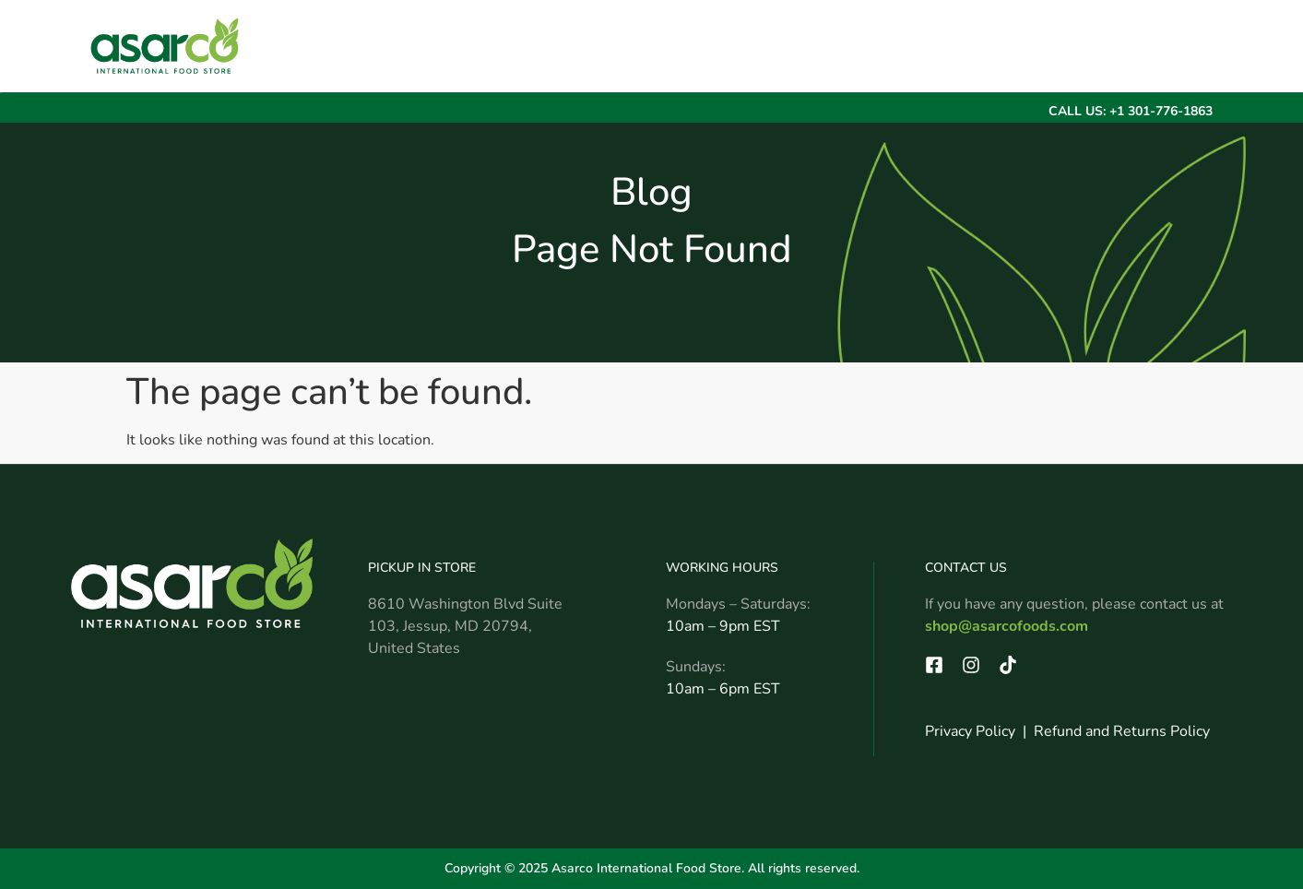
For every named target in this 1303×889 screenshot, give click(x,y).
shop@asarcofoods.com (1006, 626)
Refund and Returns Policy (1122, 731)
